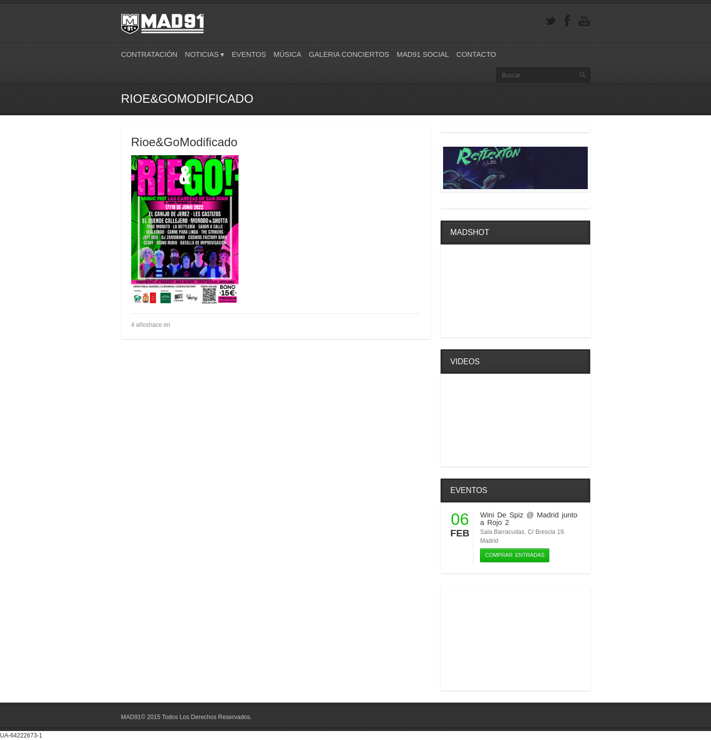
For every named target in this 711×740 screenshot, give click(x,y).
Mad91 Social (423, 54)
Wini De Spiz (501, 515)
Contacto (476, 54)
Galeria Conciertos (349, 54)
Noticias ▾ (205, 54)
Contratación (149, 54)
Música (287, 54)
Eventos (249, 54)
